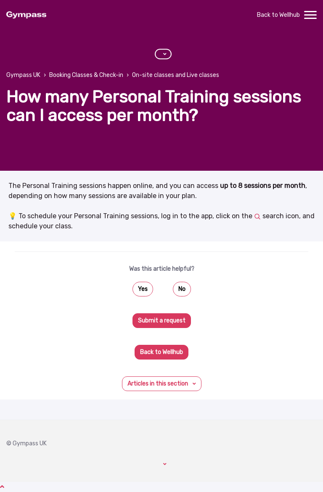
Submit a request (161, 320)
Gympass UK (23, 75)
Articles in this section (158, 383)
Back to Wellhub (278, 15)
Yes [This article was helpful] (143, 289)
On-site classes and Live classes (175, 75)
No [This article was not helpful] (181, 289)
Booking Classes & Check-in (86, 75)
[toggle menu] (310, 15)
